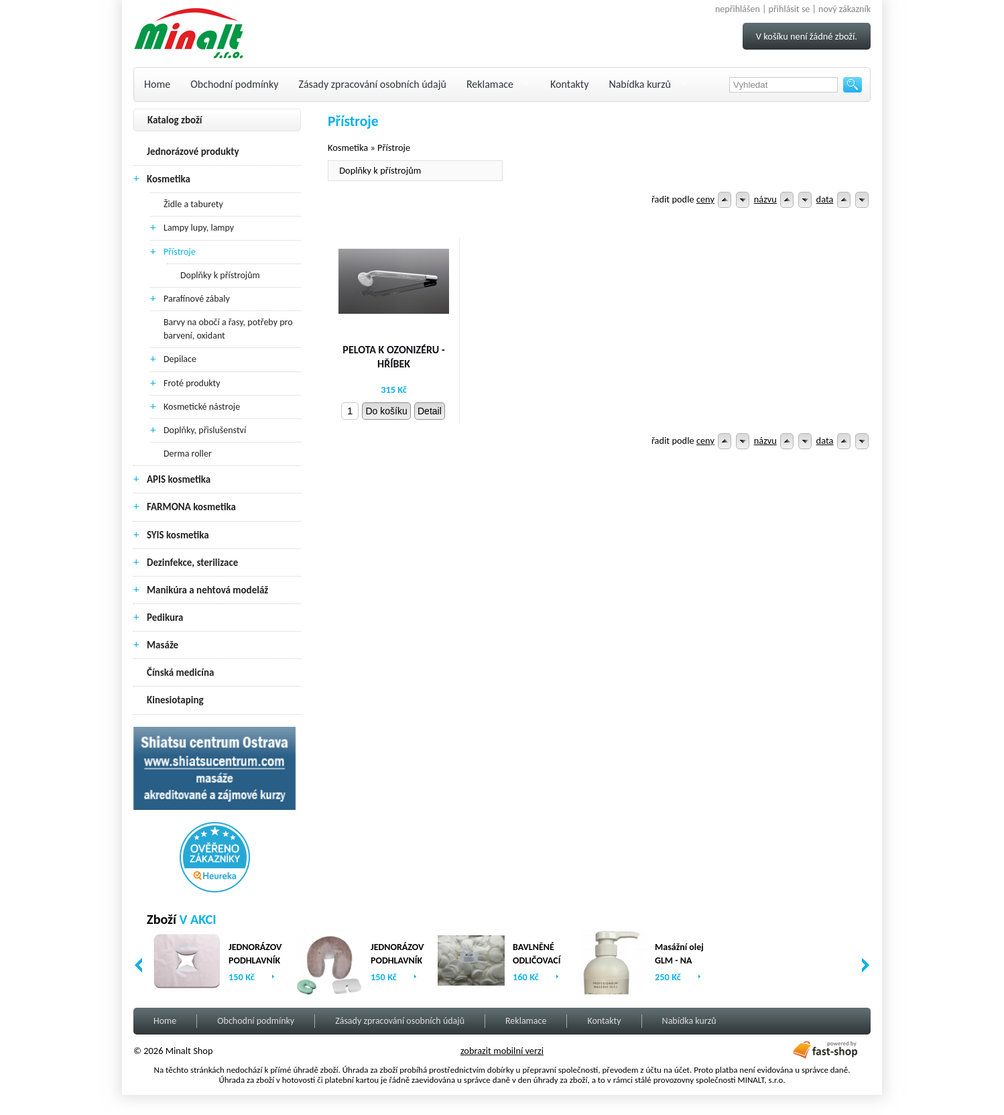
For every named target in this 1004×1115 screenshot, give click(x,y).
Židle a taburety (193, 204)
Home (157, 84)
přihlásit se (789, 9)
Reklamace (489, 84)
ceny (705, 199)
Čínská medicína (180, 672)
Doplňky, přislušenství (205, 430)
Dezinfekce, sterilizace (192, 562)
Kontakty (569, 84)
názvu (765, 199)
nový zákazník (844, 9)
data (825, 199)
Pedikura (165, 617)
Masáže (162, 645)
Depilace (180, 359)
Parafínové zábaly (197, 298)
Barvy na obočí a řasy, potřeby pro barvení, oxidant (228, 328)
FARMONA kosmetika (191, 507)
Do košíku (386, 411)
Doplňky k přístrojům (220, 275)
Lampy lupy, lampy (199, 227)
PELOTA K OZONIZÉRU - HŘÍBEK (393, 356)
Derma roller (188, 453)
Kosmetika (168, 179)
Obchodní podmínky (234, 84)
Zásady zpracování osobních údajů (372, 84)
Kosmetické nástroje (202, 406)
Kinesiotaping (175, 700)
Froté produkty (192, 383)
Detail (430, 411)
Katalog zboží (174, 120)
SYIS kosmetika (178, 535)
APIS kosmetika (178, 479)
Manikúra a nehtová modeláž (207, 590)
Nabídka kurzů (640, 84)
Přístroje (180, 251)
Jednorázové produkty (193, 151)
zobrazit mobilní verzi (502, 1051)
